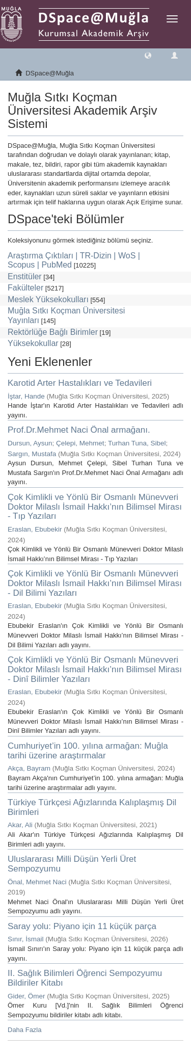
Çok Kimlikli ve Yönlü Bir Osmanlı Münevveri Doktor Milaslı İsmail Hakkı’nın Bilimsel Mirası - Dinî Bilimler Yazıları (95, 669)
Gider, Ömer (26, 996)
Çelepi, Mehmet (80, 443)
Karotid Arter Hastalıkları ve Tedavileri (80, 383)
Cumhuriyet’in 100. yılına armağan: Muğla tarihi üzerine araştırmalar (88, 750)
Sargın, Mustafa (32, 454)
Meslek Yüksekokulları (48, 299)
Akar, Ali (20, 825)
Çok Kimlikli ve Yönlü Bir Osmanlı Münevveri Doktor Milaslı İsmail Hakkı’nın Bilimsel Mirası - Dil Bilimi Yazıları (95, 583)
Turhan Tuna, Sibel (137, 443)
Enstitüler (25, 276)
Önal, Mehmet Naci (37, 882)
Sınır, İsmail (26, 939)
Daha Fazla (24, 1030)
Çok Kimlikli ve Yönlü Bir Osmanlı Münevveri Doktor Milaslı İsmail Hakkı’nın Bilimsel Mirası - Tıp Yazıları (95, 506)
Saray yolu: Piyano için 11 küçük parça (82, 926)
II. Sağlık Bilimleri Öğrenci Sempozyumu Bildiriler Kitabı (85, 978)
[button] (148, 54)
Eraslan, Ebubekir (35, 529)
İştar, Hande (26, 396)
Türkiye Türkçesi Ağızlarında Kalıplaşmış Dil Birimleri (92, 807)
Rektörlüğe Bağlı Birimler (53, 332)
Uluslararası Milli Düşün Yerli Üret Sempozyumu (72, 864)
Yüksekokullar (33, 343)
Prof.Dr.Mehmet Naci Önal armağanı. (79, 430)
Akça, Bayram (29, 768)
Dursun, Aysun (30, 443)
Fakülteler (25, 287)
